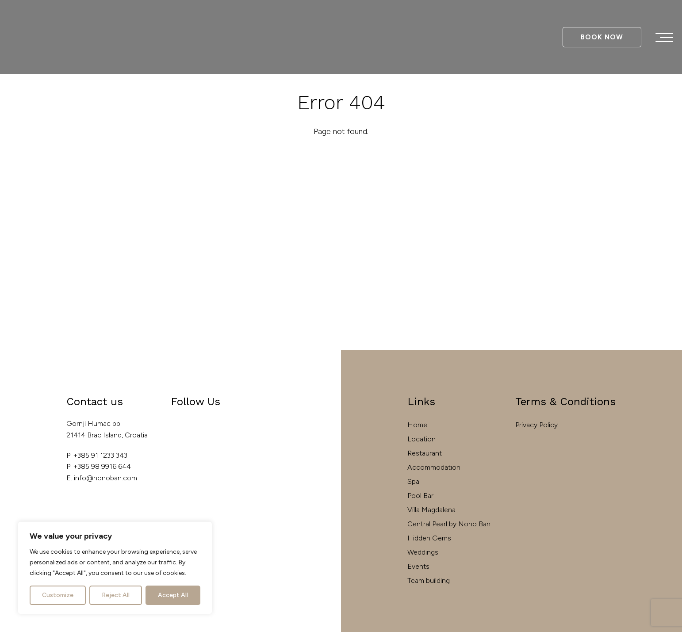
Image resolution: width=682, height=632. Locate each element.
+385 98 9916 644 (102, 466)
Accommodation (433, 467)
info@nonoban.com (105, 478)
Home (417, 425)
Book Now (602, 37)
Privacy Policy (536, 425)
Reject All (116, 595)
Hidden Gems (429, 538)
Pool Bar (420, 495)
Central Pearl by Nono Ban (448, 524)
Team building (428, 580)
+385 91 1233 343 (100, 455)
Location (421, 439)
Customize (57, 595)
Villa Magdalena (431, 510)
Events (418, 566)
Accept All (173, 595)
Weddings (422, 552)
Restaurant (424, 453)
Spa (413, 481)
